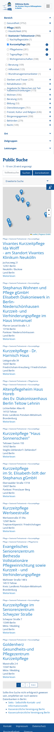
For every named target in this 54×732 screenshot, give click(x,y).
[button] (28, 218)
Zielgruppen (10, 141)
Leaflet (33, 234)
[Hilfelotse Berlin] (22, 6)
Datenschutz (39, 726)
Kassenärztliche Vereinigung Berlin (26, 709)
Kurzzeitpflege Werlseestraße (16, 510)
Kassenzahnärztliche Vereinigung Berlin (29, 712)
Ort (6, 133)
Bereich (8, 17)
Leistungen (10, 148)
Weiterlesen (9, 275)
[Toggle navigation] (48, 6)
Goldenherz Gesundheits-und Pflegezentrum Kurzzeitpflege (18, 651)
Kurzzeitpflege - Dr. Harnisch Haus (20, 353)
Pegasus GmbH (45, 234)
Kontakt (7, 726)
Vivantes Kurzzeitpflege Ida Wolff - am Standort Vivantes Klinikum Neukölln (24, 250)
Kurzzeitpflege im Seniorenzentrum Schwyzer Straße (18, 609)
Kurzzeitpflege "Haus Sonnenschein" (21, 436)
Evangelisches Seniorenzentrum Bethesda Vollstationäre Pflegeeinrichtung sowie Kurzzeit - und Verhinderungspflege (24, 560)
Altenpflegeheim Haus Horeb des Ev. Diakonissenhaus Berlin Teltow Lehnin (25, 396)
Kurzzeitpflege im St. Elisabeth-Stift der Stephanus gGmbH (24, 473)
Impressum (22, 726)
